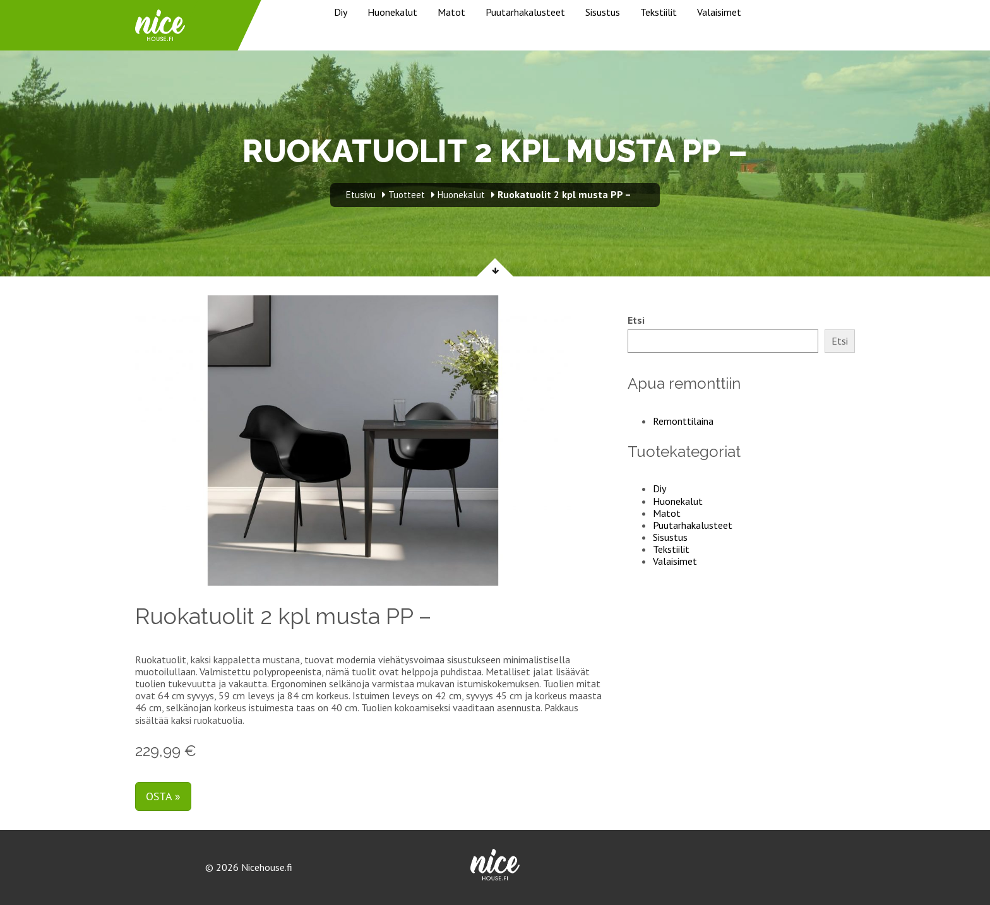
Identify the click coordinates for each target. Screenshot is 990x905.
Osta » (163, 796)
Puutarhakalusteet (525, 12)
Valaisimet (719, 12)
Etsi (636, 320)
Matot (451, 12)
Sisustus (602, 12)
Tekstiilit (658, 12)
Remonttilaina (683, 421)
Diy (340, 12)
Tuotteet (406, 195)
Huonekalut (392, 12)
